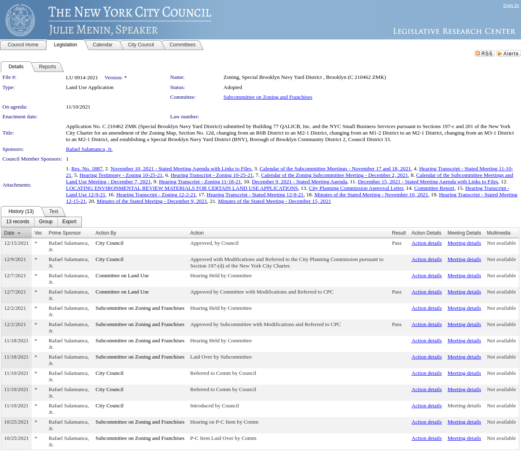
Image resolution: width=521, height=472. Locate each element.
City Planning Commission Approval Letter (356, 188)
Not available (501, 243)
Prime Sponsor (64, 233)
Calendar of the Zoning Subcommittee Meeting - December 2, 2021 (334, 175)
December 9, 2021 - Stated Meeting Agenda (299, 181)
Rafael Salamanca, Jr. (89, 149)
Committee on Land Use (122, 275)
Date (9, 233)
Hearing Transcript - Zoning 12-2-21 (156, 194)
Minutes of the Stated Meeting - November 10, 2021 (371, 194)
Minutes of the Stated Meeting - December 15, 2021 (274, 201)
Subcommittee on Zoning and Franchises (267, 97)
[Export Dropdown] (69, 222)
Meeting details (464, 243)
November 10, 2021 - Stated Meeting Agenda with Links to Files (181, 168)
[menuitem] (17, 222)
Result (399, 233)
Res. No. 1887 (86, 168)
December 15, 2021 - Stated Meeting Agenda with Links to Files (428, 181)
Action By (106, 233)
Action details (427, 243)
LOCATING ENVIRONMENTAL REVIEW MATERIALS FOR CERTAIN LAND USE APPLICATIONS (182, 188)
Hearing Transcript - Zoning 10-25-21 (212, 175)
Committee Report (434, 188)
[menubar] (41, 222)
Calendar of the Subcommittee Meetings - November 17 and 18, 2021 (335, 168)
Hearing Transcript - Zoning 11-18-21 (200, 181)
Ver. (39, 233)
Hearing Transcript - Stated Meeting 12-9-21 (255, 194)
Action (197, 233)
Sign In (511, 5)
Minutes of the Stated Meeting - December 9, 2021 (152, 201)
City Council (110, 243)
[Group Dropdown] (45, 222)
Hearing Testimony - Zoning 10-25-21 (120, 175)
